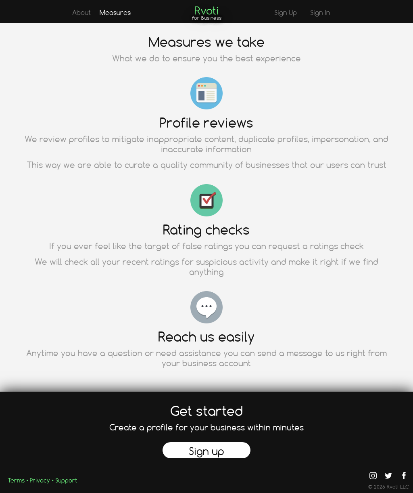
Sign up (206, 451)
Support (66, 480)
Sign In (320, 12)
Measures (115, 12)
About (81, 12)
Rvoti (206, 10)
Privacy (40, 480)
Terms (16, 480)
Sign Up (285, 12)
